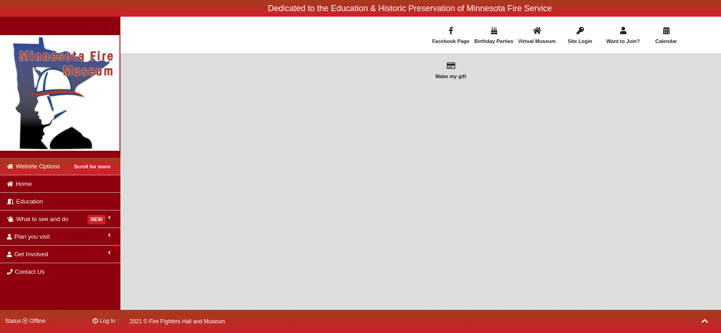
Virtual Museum (537, 35)
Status (25, 321)
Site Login (580, 35)
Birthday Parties (494, 35)
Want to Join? (623, 35)
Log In (104, 321)
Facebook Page (451, 35)
